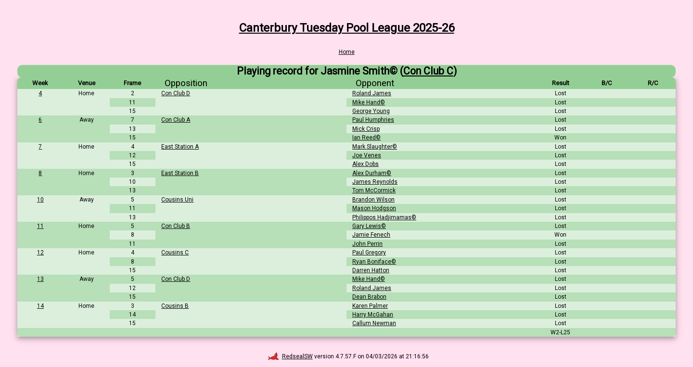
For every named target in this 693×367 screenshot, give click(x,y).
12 (40, 252)
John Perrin (367, 243)
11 (40, 226)
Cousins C (175, 252)
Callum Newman (374, 323)
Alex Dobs (365, 164)
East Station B (180, 173)
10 (40, 199)
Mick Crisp (366, 129)
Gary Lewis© (369, 226)
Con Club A (175, 119)
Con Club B (175, 226)
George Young (371, 111)
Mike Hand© (368, 102)
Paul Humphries (373, 119)
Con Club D (175, 93)
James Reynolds (375, 181)
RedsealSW (290, 356)
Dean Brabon (369, 296)
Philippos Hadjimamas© (384, 217)
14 (40, 306)
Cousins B (175, 306)
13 (40, 279)
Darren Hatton (370, 270)
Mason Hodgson (374, 208)
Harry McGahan (372, 314)
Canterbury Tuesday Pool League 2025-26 (346, 28)
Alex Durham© (371, 173)
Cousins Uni (177, 199)
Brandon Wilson (373, 199)
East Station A (180, 146)
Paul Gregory (369, 252)
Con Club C (428, 71)
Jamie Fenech (371, 234)
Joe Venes (366, 155)
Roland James (371, 93)
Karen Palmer (370, 306)
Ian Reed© (366, 137)
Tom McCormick (374, 190)
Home (347, 52)
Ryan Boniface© (374, 261)
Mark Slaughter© (374, 146)
